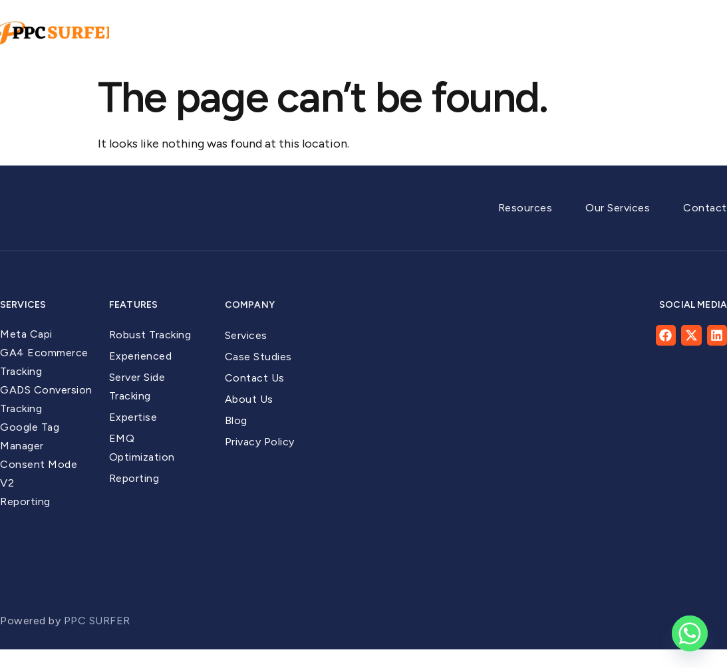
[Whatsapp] (690, 633)
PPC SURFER (99, 632)
